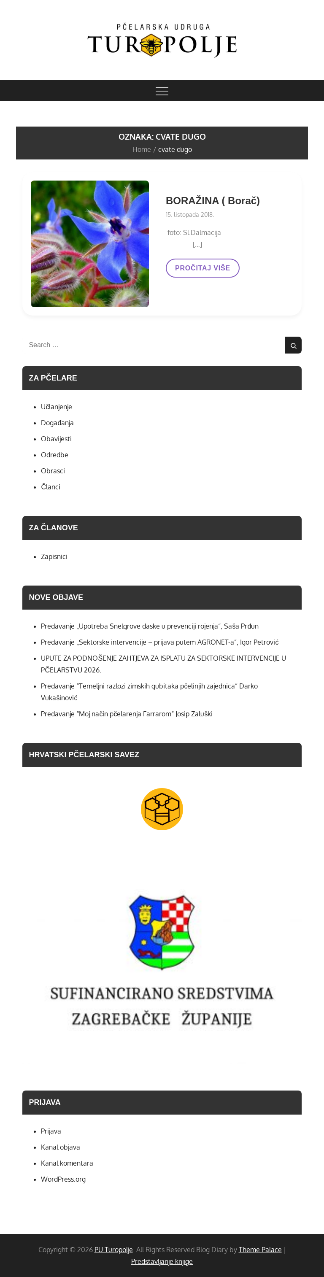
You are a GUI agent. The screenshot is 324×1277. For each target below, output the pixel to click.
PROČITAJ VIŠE (202, 271)
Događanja (57, 422)
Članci (50, 487)
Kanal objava (60, 1147)
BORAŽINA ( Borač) (213, 200)
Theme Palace (260, 1249)
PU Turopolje (113, 1249)
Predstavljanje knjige (162, 1261)
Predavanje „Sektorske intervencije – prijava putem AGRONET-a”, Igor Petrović (159, 642)
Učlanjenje (56, 406)
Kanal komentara (67, 1163)
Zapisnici (54, 556)
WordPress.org (63, 1179)
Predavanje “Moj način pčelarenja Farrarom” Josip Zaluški (127, 714)
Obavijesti (56, 439)
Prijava (51, 1131)
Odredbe (54, 455)
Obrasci (53, 471)
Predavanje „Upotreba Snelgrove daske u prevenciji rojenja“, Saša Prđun (150, 626)
